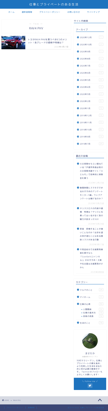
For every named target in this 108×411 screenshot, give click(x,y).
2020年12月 (91, 37)
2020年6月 (91, 72)
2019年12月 (91, 115)
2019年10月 (91, 129)
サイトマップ (93, 12)
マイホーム (91, 296)
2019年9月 (91, 136)
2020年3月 (91, 94)
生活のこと (91, 322)
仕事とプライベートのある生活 (54, 4)
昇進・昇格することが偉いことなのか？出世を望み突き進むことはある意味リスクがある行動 (91, 234)
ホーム (11, 12)
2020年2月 (91, 101)
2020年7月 (91, 65)
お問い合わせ (73, 12)
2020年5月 (91, 79)
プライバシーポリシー (49, 12)
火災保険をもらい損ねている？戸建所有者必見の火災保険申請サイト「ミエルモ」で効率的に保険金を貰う (91, 170)
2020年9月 (91, 51)
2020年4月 (91, 86)
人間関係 (93, 309)
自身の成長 (93, 316)
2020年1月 (91, 108)
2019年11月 (91, 122)
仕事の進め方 (93, 312)
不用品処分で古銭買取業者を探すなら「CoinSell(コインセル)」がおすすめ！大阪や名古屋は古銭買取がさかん (91, 258)
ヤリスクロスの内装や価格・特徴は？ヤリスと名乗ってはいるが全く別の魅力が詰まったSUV (91, 213)
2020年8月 (91, 58)
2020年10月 (91, 44)
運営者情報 (27, 12)
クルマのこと (91, 289)
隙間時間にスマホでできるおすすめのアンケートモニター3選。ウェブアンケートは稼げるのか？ (91, 193)
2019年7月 (91, 143)
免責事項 (31, 408)
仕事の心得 (91, 303)
